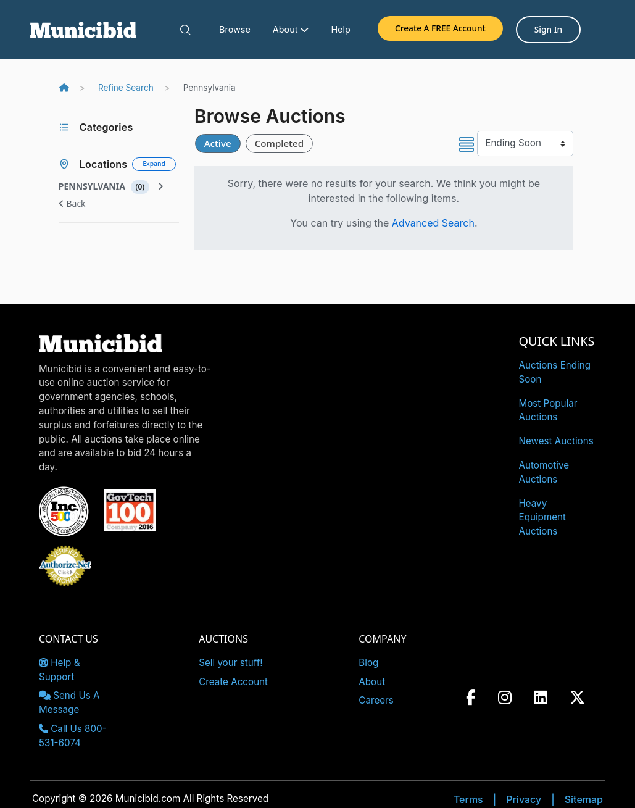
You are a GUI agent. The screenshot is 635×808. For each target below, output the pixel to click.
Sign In (548, 29)
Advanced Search (433, 223)
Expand (154, 163)
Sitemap (584, 799)
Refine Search (126, 88)
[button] (185, 29)
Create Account (233, 682)
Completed (279, 143)
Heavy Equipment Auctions (543, 518)
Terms (468, 799)
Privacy (523, 799)
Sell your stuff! (231, 662)
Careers (376, 700)
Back (72, 203)
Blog (368, 662)
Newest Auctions (556, 441)
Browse (235, 29)
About (291, 29)
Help (340, 29)
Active (217, 143)
